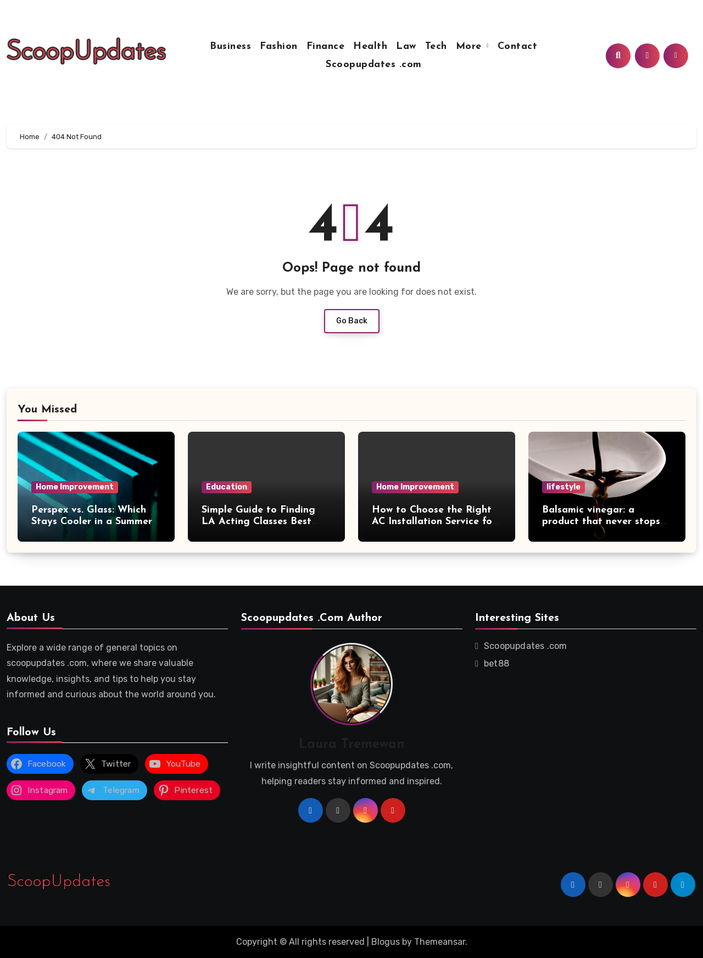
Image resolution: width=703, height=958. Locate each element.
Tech (436, 46)
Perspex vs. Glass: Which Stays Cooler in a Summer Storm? (91, 522)
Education (226, 487)
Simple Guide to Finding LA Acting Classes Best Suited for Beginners (258, 522)
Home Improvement (75, 487)
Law (406, 46)
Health (370, 46)
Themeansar (439, 942)
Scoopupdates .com (374, 64)
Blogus (385, 942)
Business (230, 46)
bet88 (496, 663)
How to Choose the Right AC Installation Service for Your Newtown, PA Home (434, 522)
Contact (518, 46)
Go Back (351, 321)
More (471, 46)
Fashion (279, 46)
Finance (325, 46)
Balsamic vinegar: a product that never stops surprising (601, 522)
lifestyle (563, 487)
